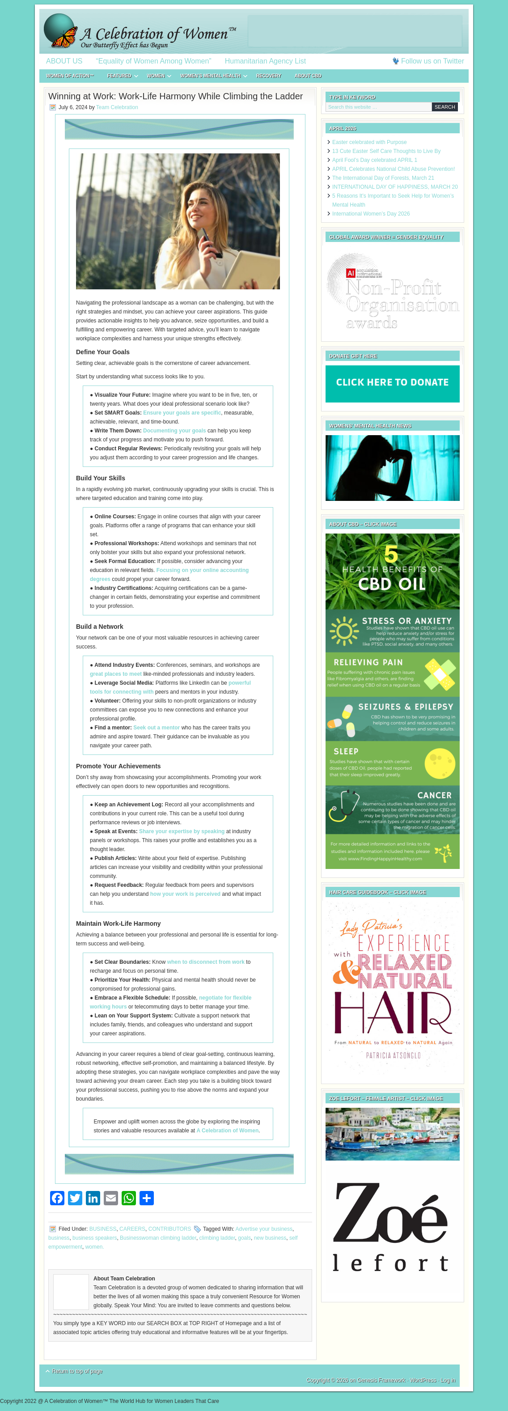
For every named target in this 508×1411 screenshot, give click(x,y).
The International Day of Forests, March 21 (383, 178)
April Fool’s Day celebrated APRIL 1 (374, 160)
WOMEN (155, 77)
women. (94, 1247)
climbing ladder (217, 1238)
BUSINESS (103, 1229)
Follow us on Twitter (432, 61)
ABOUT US (64, 61)
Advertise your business (264, 1229)
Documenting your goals (174, 431)
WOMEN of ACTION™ (70, 75)
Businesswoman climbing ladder (158, 1238)
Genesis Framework (381, 1380)
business (58, 1238)
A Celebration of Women (228, 1130)
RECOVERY (268, 75)
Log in (447, 1380)
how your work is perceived (185, 894)
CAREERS (132, 1229)
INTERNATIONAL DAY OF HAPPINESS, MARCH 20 (395, 187)
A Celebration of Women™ (254, 31)
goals (244, 1238)
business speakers (94, 1238)
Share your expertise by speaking (181, 831)
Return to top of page (77, 1371)
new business (270, 1238)
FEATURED (119, 77)
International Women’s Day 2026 (371, 214)
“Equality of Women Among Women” (154, 61)
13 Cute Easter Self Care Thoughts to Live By (386, 151)
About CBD (308, 75)
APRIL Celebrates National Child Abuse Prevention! (393, 169)
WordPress (423, 1380)
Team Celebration (117, 107)
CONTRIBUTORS (169, 1229)
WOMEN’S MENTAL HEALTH (210, 77)
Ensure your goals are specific (182, 413)
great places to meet (116, 674)
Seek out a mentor (156, 728)
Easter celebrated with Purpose (369, 142)
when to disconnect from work (206, 962)
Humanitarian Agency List (265, 61)
